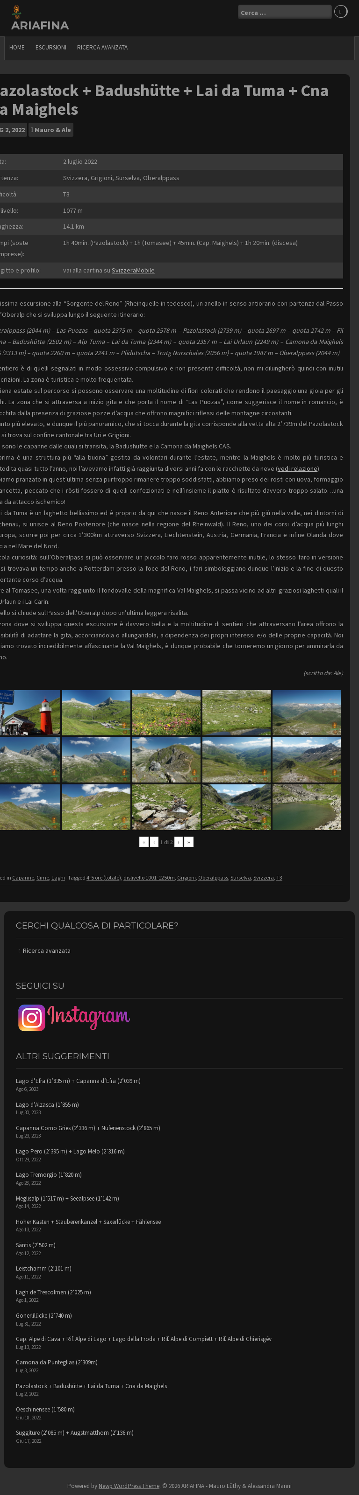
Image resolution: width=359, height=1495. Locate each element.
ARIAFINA (40, 25)
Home (17, 47)
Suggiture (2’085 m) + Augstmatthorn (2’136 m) (75, 1433)
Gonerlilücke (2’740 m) (44, 1316)
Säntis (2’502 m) (36, 1245)
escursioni (51, 47)
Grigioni (186, 877)
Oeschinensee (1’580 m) (45, 1409)
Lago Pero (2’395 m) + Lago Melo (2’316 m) (70, 1151)
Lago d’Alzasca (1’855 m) (47, 1105)
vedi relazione (297, 468)
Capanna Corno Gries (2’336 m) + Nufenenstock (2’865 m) (88, 1128)
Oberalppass (213, 877)
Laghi (58, 877)
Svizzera (263, 877)
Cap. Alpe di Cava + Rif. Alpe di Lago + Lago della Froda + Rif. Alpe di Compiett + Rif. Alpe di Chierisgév (144, 1339)
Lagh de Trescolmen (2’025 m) (53, 1292)
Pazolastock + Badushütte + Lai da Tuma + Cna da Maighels (91, 1386)
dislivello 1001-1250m (149, 877)
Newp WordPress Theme (129, 1486)
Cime (42, 877)
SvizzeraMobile (133, 270)
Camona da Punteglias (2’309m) (57, 1362)
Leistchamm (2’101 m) (44, 1268)
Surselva (240, 877)
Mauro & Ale (53, 130)
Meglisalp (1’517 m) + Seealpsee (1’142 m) (67, 1198)
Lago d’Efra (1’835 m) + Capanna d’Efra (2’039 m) (78, 1081)
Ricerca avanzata (102, 47)
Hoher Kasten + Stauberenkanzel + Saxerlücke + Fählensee (88, 1222)
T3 (279, 877)
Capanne (23, 877)
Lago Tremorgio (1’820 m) (49, 1175)
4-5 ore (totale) (103, 877)
